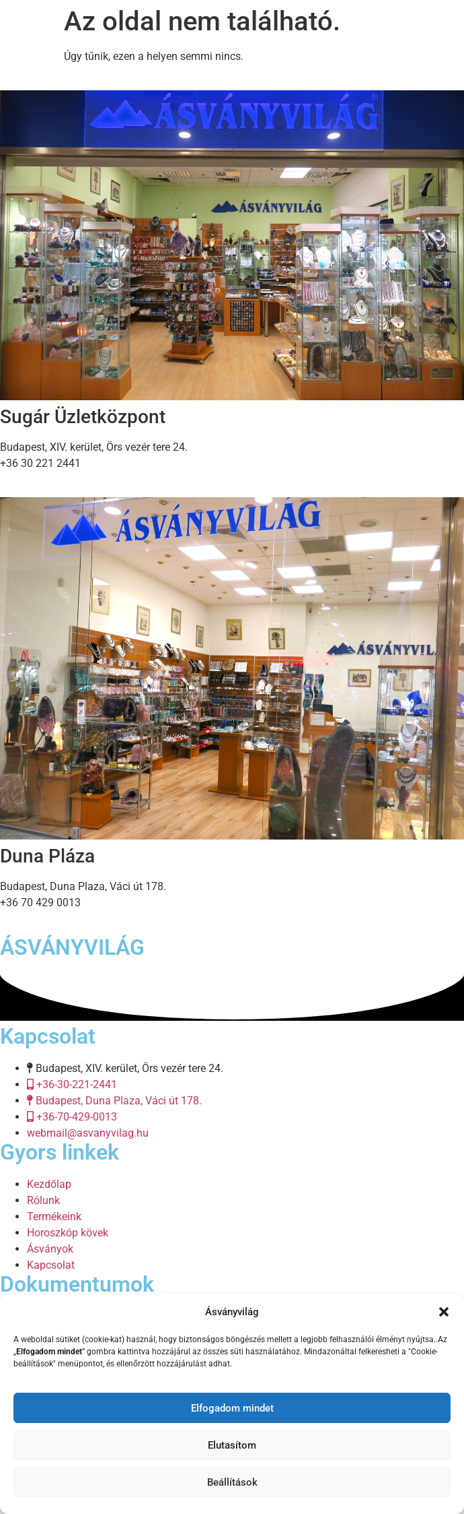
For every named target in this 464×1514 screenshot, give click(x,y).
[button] (444, 1312)
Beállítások (232, 1482)
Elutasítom (232, 1445)
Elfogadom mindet (232, 1408)
